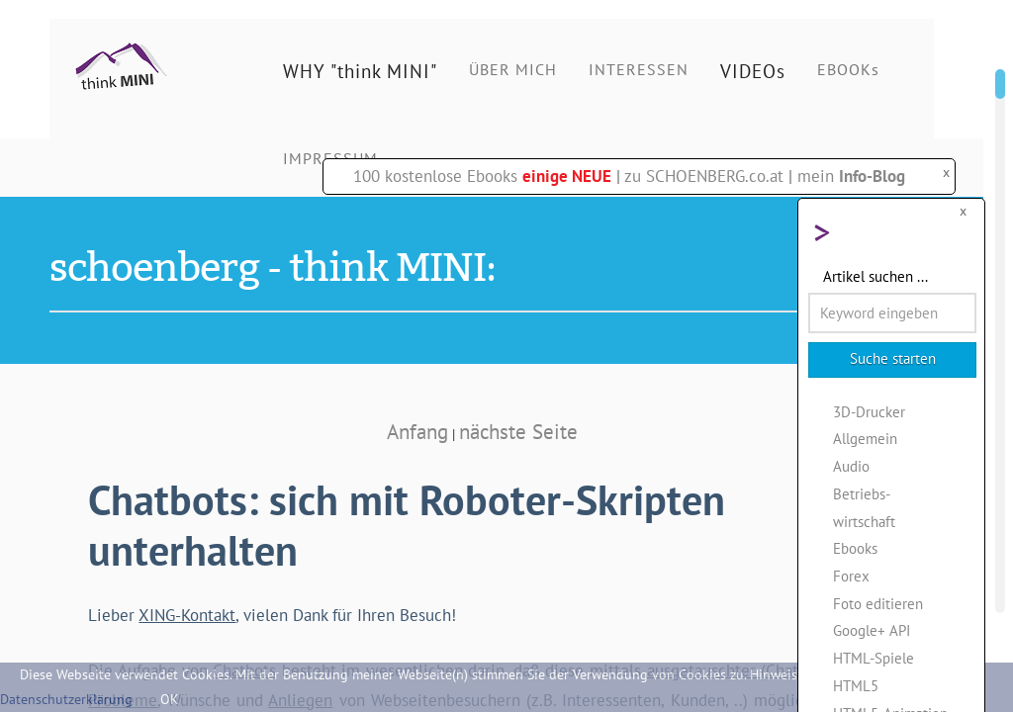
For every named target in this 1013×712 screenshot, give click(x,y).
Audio (851, 466)
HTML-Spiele (873, 658)
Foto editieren (878, 603)
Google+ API (871, 630)
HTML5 (855, 685)
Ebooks (855, 548)
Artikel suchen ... (875, 276)
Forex (851, 575)
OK (169, 699)
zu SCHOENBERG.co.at (703, 176)
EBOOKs (848, 69)
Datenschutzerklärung (66, 699)
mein (851, 176)
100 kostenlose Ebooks (482, 176)
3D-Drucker (869, 411)
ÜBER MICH (513, 69)
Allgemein (865, 438)
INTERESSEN (639, 69)
